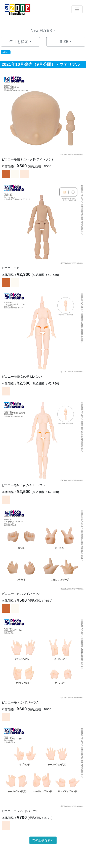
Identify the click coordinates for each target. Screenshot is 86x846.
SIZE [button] (64, 42)
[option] (43, 114)
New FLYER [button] (41, 30)
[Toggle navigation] (77, 9)
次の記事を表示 (43, 840)
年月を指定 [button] (19, 42)
